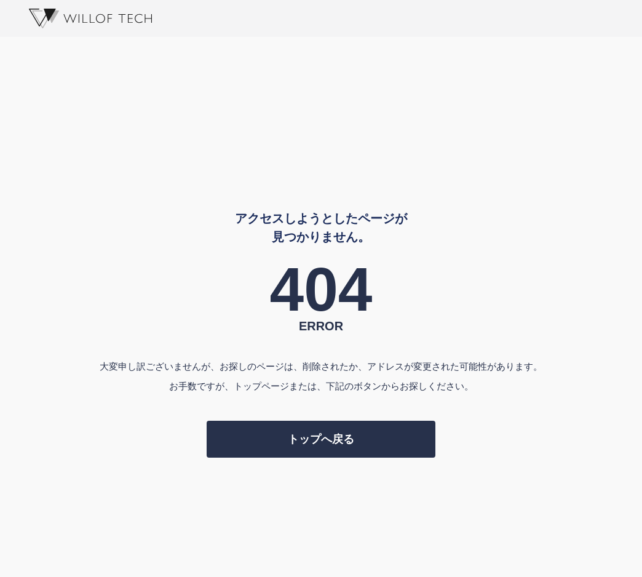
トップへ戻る (321, 439)
